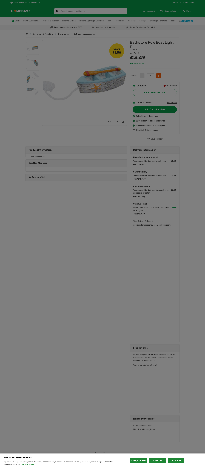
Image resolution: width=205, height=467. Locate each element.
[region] (102, 460)
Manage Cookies (138, 460)
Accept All (176, 460)
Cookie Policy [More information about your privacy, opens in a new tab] (28, 464)
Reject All (157, 460)
